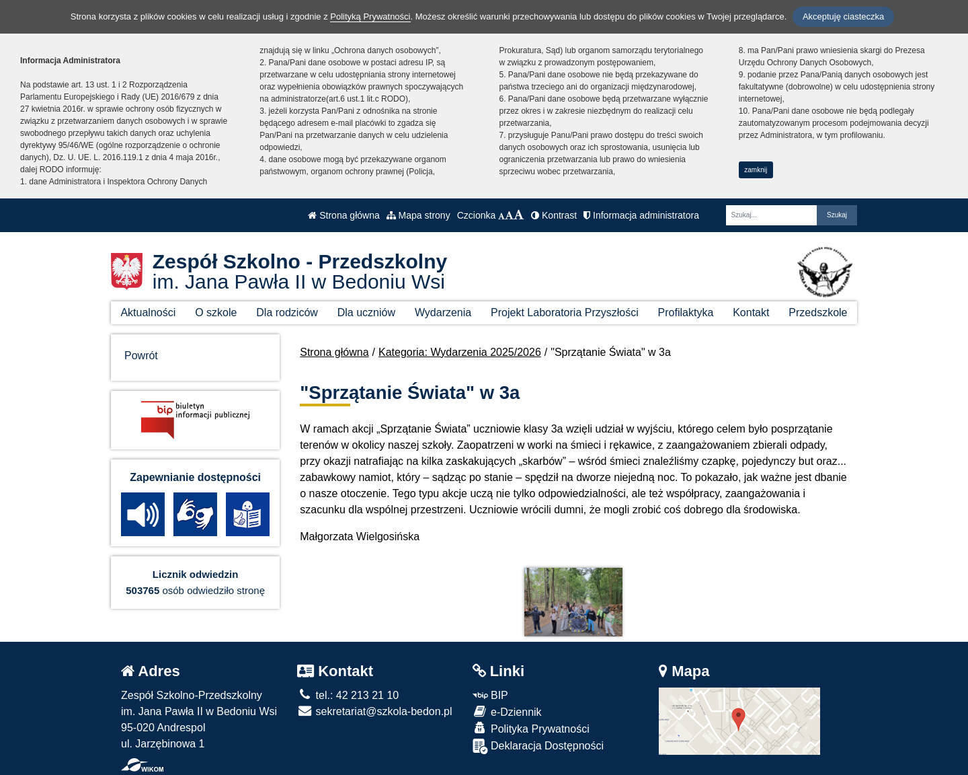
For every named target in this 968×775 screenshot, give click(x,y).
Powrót (141, 355)
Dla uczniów (366, 312)
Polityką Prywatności (370, 16)
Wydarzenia (443, 312)
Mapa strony (418, 215)
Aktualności (147, 312)
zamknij (755, 170)
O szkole (216, 312)
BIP (490, 695)
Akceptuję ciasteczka (843, 16)
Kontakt (751, 312)
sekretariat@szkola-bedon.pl (374, 711)
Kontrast (554, 215)
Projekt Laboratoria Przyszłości (565, 312)
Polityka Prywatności (531, 728)
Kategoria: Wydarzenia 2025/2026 (459, 352)
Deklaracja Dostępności (538, 746)
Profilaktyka (686, 312)
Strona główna (343, 215)
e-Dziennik (507, 711)
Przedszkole (818, 312)
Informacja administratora (641, 215)
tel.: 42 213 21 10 (348, 695)
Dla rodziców (287, 312)
